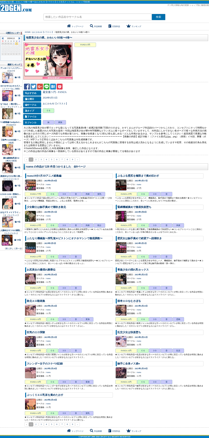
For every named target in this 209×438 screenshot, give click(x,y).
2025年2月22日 (50, 337)
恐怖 (178, 319)
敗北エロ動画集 (36, 301)
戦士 (99, 225)
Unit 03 (11, 71)
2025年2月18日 (50, 400)
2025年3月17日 (141, 181)
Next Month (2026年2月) (19, 38)
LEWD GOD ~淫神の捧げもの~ (14, 194)
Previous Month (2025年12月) (2, 38)
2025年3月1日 (141, 243)
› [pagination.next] (77, 159)
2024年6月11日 (50, 98)
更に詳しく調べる (13, 248)
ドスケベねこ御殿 (11, 89)
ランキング (134, 26)
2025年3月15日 (50, 212)
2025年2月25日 (141, 274)
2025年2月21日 (141, 337)
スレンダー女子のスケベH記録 (45, 363)
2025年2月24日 (50, 306)
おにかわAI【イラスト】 (55, 103)
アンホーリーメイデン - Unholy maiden (17, 68)
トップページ (75, 26)
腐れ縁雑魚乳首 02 (11, 158)
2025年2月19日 (141, 368)
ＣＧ (48, 110)
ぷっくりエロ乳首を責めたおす (45, 394)
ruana (48, 184)
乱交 (178, 350)
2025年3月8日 (141, 212)
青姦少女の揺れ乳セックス (133, 269)
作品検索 (96, 26)
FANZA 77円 (35, 194)
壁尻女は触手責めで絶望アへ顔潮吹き (139, 238)
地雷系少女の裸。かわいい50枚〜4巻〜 (49, 37)
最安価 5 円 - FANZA (54, 92)
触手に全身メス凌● (128, 363)
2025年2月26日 (50, 274)
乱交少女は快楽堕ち (129, 332)
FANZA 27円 (126, 194)
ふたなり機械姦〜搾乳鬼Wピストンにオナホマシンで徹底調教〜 (65, 238)
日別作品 (114, 26)
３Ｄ (64, 194)
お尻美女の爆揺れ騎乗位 (41, 269)
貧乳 (99, 194)
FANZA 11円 (126, 257)
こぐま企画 (11, 197)
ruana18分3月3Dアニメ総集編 (44, 175)
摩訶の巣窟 (11, 161)
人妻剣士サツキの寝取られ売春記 (15, 230)
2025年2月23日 (141, 306)
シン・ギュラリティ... (11, 107)
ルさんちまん (11, 233)
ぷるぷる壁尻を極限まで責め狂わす (138, 175)
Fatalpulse (11, 125)
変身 (88, 319)
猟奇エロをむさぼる (129, 301)
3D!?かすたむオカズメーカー (13, 86)
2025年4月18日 (50, 181)
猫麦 (11, 143)
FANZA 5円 (85, 45)
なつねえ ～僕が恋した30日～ (13, 104)
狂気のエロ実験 (36, 332)
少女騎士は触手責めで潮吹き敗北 (46, 207)
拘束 (88, 194)
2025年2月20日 (50, 368)
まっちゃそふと (11, 215)
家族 (60, 122)
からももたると (11, 179)
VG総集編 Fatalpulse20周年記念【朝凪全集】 (20, 122)
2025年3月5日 (50, 243)
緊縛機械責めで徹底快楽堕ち (134, 207)
